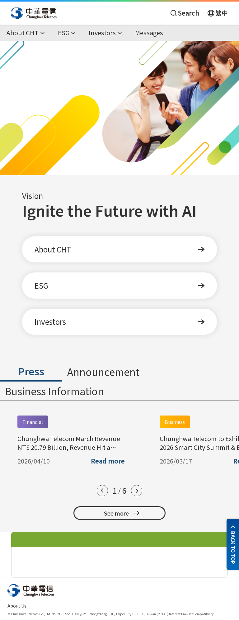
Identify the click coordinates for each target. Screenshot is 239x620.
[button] (102, 490)
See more (122, 513)
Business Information (54, 391)
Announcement (103, 371)
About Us (16, 606)
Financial (32, 421)
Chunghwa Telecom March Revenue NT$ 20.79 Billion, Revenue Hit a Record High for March (68, 443)
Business (175, 421)
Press (31, 371)
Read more (108, 461)
